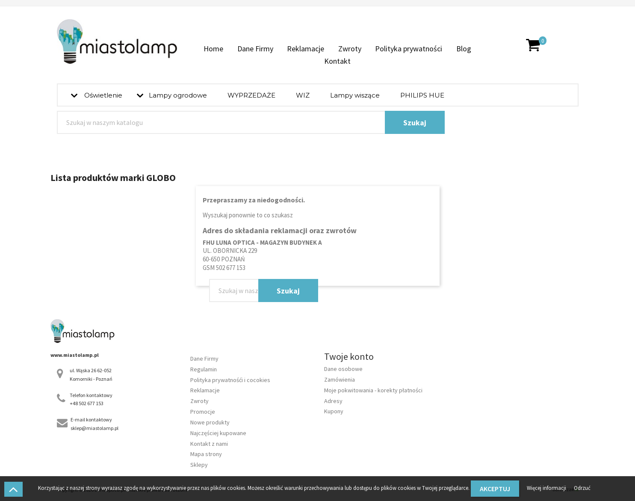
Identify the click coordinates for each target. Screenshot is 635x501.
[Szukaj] (251, 122)
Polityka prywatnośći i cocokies (230, 380)
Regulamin (203, 369)
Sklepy (199, 464)
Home (213, 48)
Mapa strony (206, 454)
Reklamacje (305, 48)
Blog (463, 48)
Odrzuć (582, 487)
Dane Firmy (255, 48)
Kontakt (337, 61)
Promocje (202, 411)
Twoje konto (349, 356)
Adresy (333, 401)
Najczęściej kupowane (218, 433)
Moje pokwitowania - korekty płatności (373, 390)
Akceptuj (495, 488)
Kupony (333, 411)
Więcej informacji (547, 487)
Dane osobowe (343, 369)
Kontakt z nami (209, 444)
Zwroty (349, 48)
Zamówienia (339, 379)
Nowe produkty (210, 422)
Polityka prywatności (408, 48)
